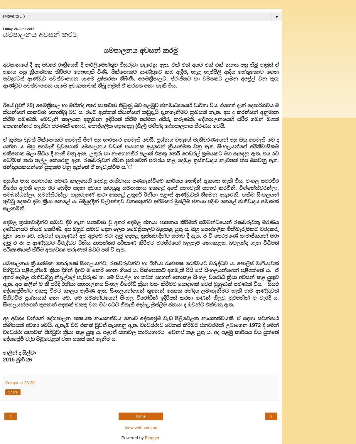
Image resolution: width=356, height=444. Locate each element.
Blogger (152, 437)
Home (141, 416)
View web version (140, 427)
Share (13, 392)
